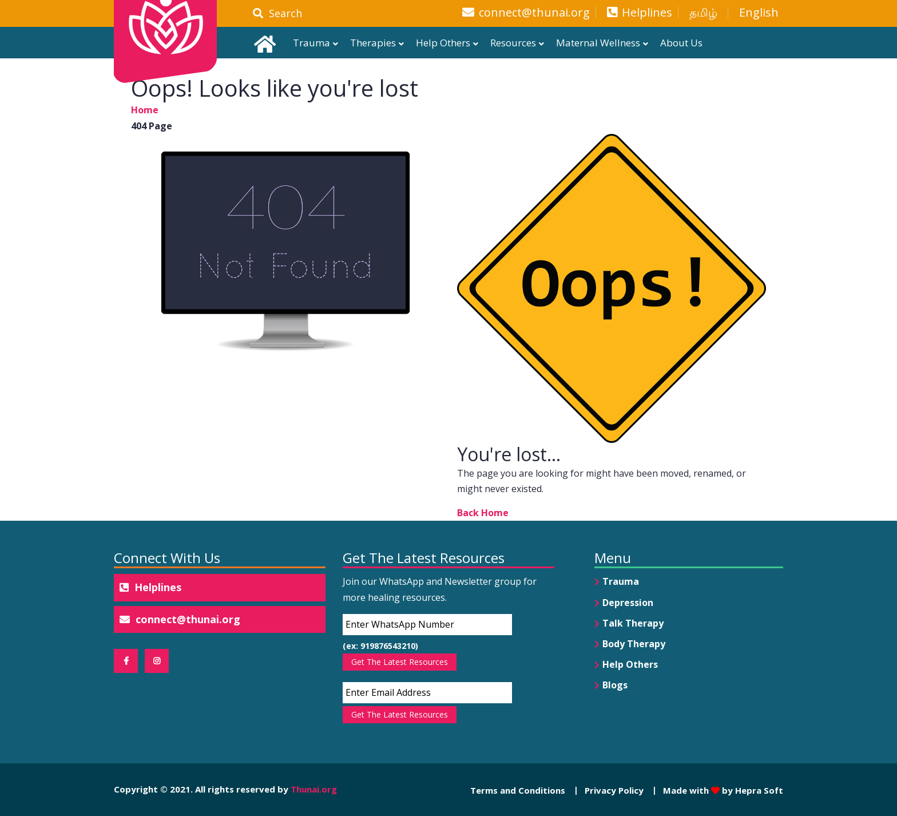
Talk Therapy (633, 623)
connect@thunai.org (534, 12)
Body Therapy (633, 643)
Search (277, 13)
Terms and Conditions (517, 790)
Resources (513, 42)
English (759, 12)
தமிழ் (703, 12)
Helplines (647, 12)
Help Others (443, 42)
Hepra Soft (758, 790)
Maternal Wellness (598, 42)
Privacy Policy (614, 790)
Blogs (615, 685)
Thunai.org (314, 789)
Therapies (373, 42)
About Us (681, 42)
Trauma (311, 42)
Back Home (483, 512)
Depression (627, 602)
